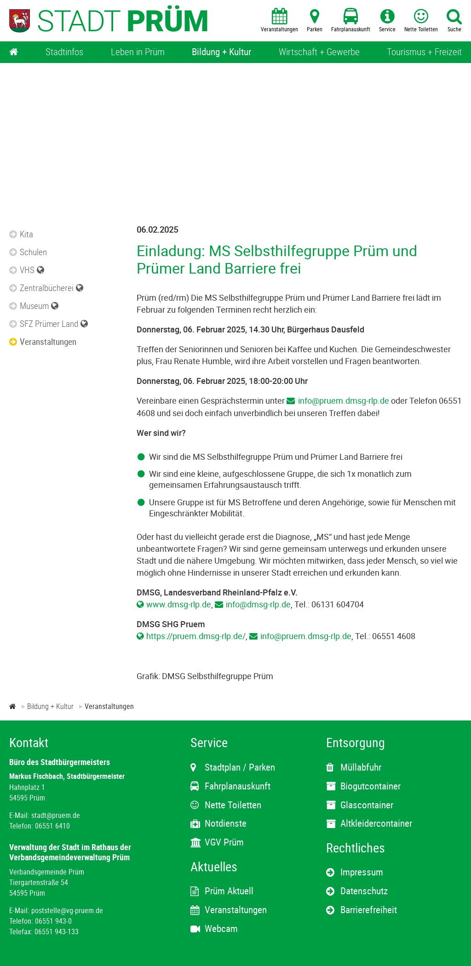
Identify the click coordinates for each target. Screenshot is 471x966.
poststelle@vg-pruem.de (67, 910)
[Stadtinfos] (64, 52)
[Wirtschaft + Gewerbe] (319, 52)
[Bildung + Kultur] (221, 52)
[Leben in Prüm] (138, 52)
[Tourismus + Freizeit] (424, 52)
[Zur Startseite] (12, 706)
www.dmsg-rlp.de (178, 604)
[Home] (13, 52)
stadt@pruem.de (55, 815)
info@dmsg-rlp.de (258, 604)
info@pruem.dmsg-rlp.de (343, 400)
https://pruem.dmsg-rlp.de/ (196, 635)
